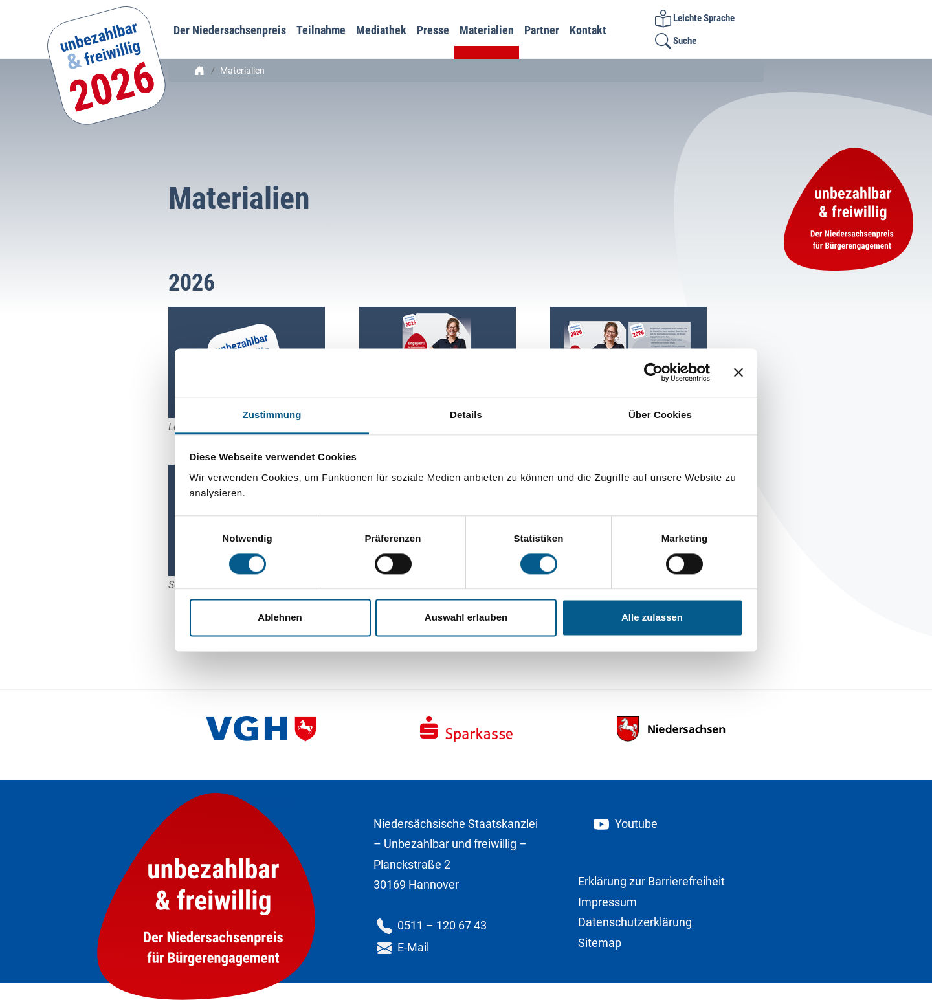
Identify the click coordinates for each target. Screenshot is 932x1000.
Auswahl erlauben (466, 617)
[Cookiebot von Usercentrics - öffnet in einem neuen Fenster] (653, 372)
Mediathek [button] (381, 30)
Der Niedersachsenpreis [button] (229, 30)
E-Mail (401, 947)
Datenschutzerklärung (635, 922)
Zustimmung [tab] (272, 414)
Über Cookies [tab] (660, 414)
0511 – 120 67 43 (430, 925)
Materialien (487, 30)
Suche (675, 41)
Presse (433, 30)
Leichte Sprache (695, 18)
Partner (541, 30)
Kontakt (588, 30)
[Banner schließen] (738, 372)
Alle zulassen (652, 617)
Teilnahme (321, 30)
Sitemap (599, 943)
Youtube (624, 823)
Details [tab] (466, 414)
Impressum (607, 902)
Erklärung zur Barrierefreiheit (651, 881)
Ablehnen (280, 617)
